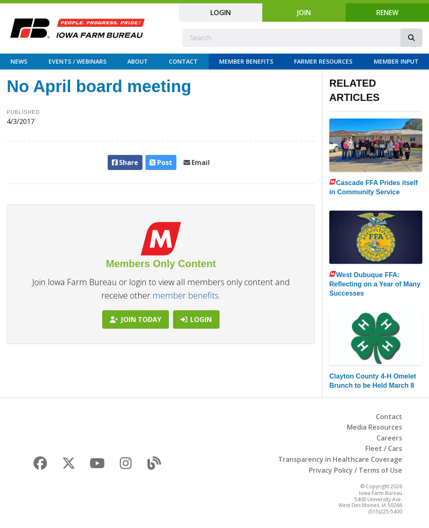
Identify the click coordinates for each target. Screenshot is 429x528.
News (18, 61)
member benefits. (186, 295)
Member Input (396, 61)
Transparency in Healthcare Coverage (340, 459)
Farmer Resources (323, 61)
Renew (387, 12)
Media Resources (374, 427)
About (137, 61)
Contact (183, 61)
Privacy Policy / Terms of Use (355, 470)
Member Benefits (246, 61)
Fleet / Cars (383, 448)
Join (304, 12)
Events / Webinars (77, 61)
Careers (389, 438)
